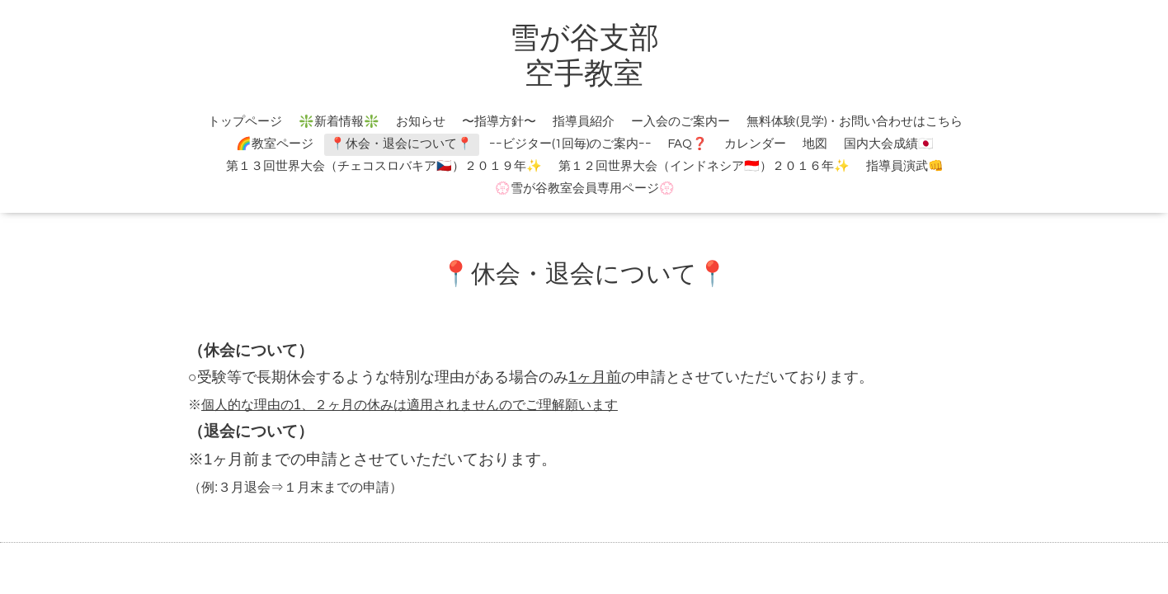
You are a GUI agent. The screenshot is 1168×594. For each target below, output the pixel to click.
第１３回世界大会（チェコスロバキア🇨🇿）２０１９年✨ (384, 166)
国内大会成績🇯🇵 (889, 144)
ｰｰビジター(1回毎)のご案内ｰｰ (570, 144)
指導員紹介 (584, 122)
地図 (815, 144)
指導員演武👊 (905, 166)
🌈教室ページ (274, 144)
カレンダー (755, 144)
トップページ (245, 122)
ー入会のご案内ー (680, 122)
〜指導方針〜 (499, 122)
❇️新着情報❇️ (339, 122)
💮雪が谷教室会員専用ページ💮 (585, 188)
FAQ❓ (688, 144)
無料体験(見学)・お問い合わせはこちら (854, 122)
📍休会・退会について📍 (401, 144)
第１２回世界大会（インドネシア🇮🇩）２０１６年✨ (704, 166)
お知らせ (420, 122)
